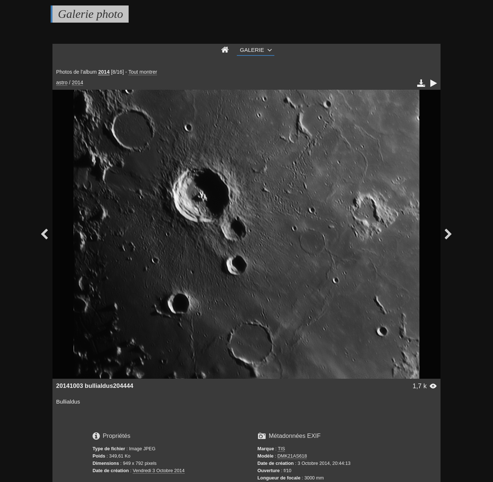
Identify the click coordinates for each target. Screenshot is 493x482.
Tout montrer (142, 72)
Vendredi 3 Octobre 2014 (158, 470)
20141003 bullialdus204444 (94, 385)
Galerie (252, 50)
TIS (281, 448)
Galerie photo (90, 13)
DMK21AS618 (292, 456)
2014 (103, 72)
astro (61, 82)
